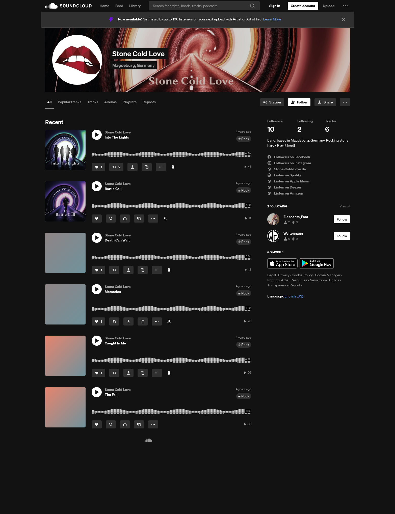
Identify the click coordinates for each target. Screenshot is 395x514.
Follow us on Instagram (289, 163)
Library (135, 6)
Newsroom (318, 280)
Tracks (92, 102)
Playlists (130, 102)
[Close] (343, 19)
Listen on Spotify (284, 175)
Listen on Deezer (284, 187)
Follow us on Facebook (288, 157)
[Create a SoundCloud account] (303, 6)
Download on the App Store (282, 263)
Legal (271, 275)
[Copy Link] (147, 167)
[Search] (204, 5)
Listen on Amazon (285, 193)
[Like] (98, 167)
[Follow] (299, 102)
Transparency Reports (284, 285)
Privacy (283, 275)
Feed (119, 6)
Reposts (149, 102)
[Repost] (116, 167)
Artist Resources (294, 280)
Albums (110, 102)
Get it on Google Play (317, 263)
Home (104, 6)
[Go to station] (272, 102)
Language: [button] (285, 296)
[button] (345, 6)
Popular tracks (69, 102)
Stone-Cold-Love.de (286, 169)
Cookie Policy (302, 275)
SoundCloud (68, 6)
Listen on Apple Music (288, 181)
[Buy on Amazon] (173, 167)
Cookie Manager (327, 275)
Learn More (272, 19)
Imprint (273, 280)
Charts (334, 280)
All (49, 102)
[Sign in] (274, 6)
